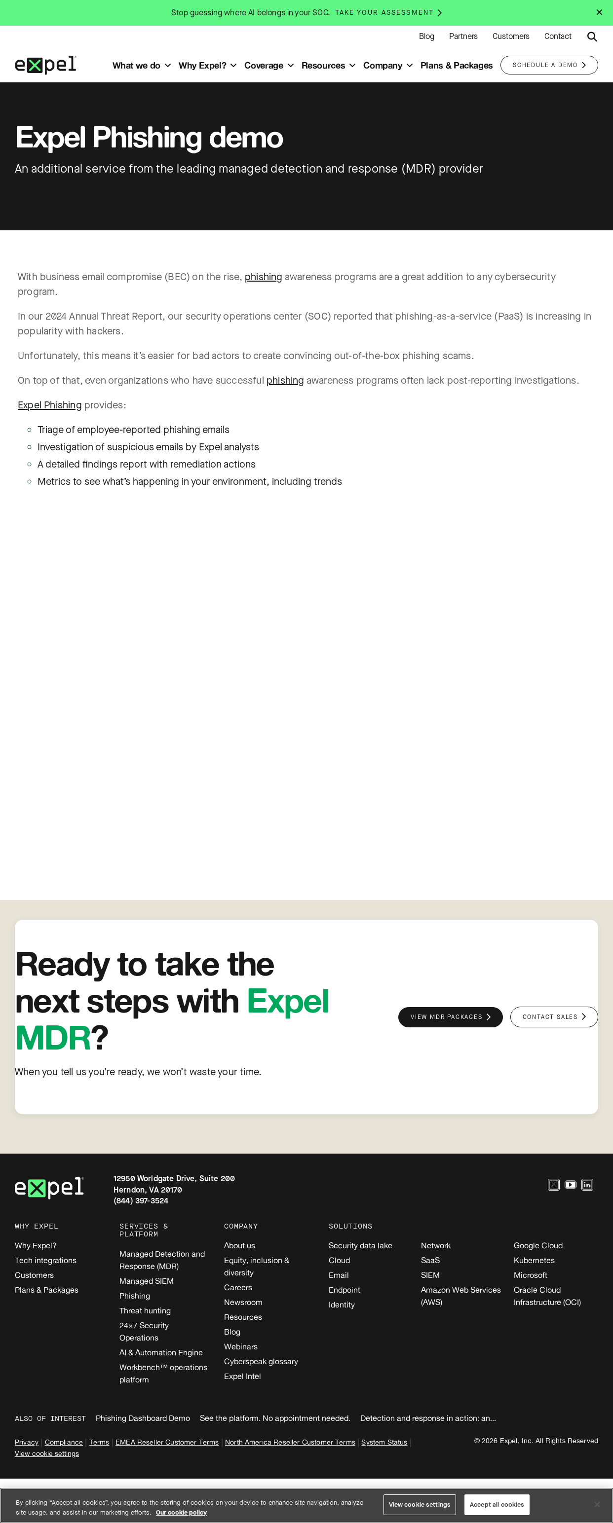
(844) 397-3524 (141, 1201)
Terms (99, 1442)
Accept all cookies (497, 1504)
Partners (463, 36)
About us (239, 1245)
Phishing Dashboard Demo (143, 1418)
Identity (342, 1304)
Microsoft (530, 1275)
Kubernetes (534, 1260)
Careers (238, 1287)
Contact (558, 36)
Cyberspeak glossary (261, 1361)
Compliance (64, 1442)
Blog (426, 36)
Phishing (134, 1296)
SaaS (430, 1260)
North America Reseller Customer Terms (290, 1442)
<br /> (306, 673)
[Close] (597, 1504)
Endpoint (344, 1290)
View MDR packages (447, 1017)
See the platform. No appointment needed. (275, 1418)
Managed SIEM (146, 1281)
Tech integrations (46, 1260)
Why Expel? (36, 1245)
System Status (384, 1442)
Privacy (26, 1442)
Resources (243, 1317)
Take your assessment (384, 12)
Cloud (339, 1260)
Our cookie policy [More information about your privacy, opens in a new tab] (181, 1512)
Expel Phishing (50, 405)
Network (436, 1245)
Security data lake (360, 1245)
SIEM (430, 1275)
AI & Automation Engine (161, 1352)
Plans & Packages (46, 1290)
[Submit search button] (592, 37)
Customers (511, 36)
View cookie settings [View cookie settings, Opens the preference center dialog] (420, 1504)
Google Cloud (538, 1245)
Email (339, 1275)
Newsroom (243, 1302)
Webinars (241, 1346)
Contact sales (550, 1017)
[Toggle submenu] (167, 65)
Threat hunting (145, 1310)
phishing (264, 277)
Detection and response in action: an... (428, 1418)
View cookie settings (47, 1453)
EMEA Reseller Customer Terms (167, 1442)
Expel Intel (242, 1376)
